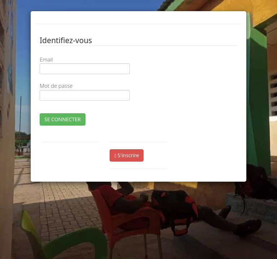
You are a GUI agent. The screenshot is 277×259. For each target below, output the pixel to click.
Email (46, 59)
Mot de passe (56, 85)
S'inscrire (126, 155)
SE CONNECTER (62, 119)
